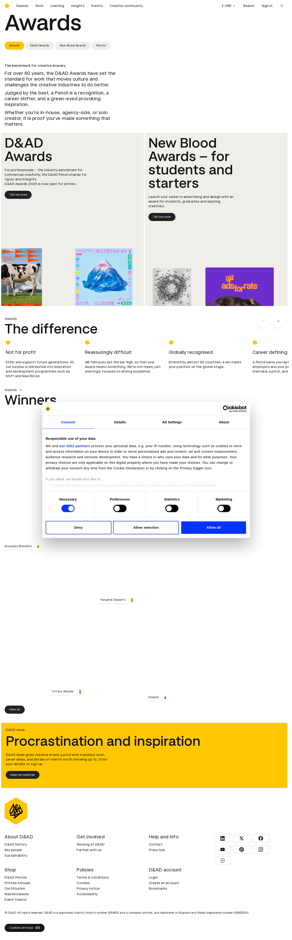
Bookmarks (158, 888)
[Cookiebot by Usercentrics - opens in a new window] (226, 408)
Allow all (213, 528)
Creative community (126, 6)
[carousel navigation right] (278, 321)
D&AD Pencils (16, 877)
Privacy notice (88, 888)
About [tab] (224, 422)
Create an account (164, 883)
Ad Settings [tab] (172, 422)
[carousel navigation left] (263, 321)
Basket (249, 6)
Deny (78, 528)
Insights (77, 6)
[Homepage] (7, 5)
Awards (22, 6)
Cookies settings (24, 927)
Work (39, 6)
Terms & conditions (93, 877)
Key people (13, 850)
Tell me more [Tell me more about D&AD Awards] (18, 194)
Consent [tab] (68, 422)
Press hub (157, 850)
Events (97, 6)
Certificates (15, 888)
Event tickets (16, 899)
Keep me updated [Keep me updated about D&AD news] (22, 774)
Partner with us (89, 850)
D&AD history (16, 844)
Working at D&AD (91, 844)
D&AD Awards (39, 45)
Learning (57, 6)
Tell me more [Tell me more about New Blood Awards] (162, 216)
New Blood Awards (73, 45)
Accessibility (87, 894)
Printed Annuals (18, 883)
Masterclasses (17, 894)
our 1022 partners (74, 446)
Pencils (101, 45)
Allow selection (146, 528)
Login (153, 877)
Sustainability (16, 855)
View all (14, 709)
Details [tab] (120, 422)
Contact (156, 844)
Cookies (83, 883)
